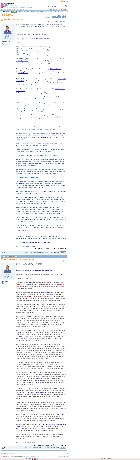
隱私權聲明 (33, 456)
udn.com (66, 456)
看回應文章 (47, 17)
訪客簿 (53, 11)
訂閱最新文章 (29, 7)
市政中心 (61, 11)
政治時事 (14, 9)
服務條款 (21, 456)
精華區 (20, 11)
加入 (105, 458)
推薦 (64, 21)
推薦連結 (40, 11)
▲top (66, 453)
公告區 (47, 11)
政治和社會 (9, 15)
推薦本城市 (15, 7)
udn (2, 9)
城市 (5, 9)
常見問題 (16, 456)
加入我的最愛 (22, 7)
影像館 (33, 11)
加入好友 (9, 38)
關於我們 (10, 456)
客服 (38, 456)
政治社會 (9, 9)
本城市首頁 (6, 11)
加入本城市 (9, 7)
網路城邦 (65, 1)
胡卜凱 (11, 5)
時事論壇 (10, 4)
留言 (5, 38)
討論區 (14, 11)
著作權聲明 (27, 456)
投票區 (26, 11)
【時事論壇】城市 (21, 9)
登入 (102, 458)
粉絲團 (29, 458)
